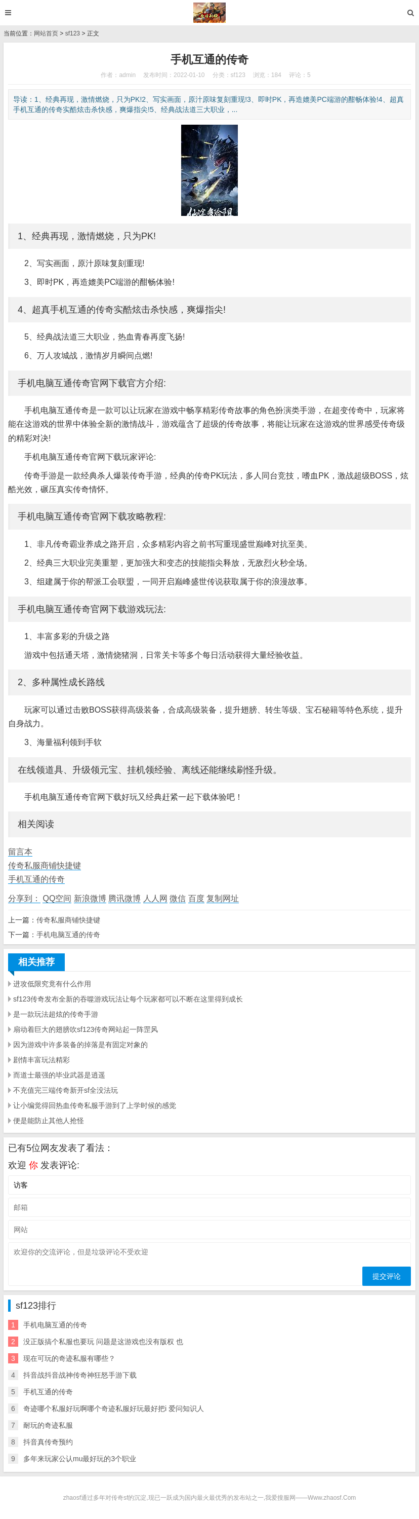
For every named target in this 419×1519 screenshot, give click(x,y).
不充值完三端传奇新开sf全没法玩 (65, 1090)
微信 (178, 898)
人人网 (155, 898)
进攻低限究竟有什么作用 (52, 984)
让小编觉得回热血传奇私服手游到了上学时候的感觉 (94, 1105)
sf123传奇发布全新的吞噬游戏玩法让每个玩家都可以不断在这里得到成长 (128, 999)
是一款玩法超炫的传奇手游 (55, 1014)
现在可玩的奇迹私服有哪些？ (69, 1358)
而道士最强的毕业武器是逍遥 (59, 1075)
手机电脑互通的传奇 (68, 935)
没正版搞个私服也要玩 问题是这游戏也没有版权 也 (103, 1342)
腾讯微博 (124, 898)
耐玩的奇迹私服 (48, 1425)
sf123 (72, 33)
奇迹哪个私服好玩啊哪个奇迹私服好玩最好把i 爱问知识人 (113, 1408)
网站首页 (46, 33)
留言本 (20, 851)
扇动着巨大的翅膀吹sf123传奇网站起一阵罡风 (85, 1029)
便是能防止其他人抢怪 (48, 1121)
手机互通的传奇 (36, 879)
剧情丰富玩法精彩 (41, 1060)
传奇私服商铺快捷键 (44, 865)
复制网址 (222, 898)
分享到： (24, 898)
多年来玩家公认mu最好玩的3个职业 (79, 1459)
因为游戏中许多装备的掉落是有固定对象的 (80, 1045)
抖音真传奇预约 (48, 1442)
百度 (196, 898)
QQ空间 (57, 898)
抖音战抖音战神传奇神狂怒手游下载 (80, 1375)
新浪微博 (90, 898)
